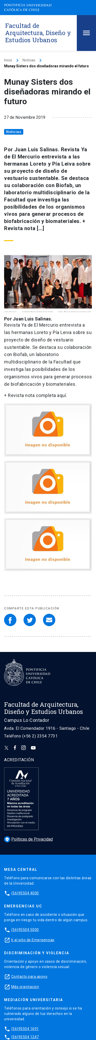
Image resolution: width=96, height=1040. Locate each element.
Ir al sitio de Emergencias (33, 940)
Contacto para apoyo (29, 976)
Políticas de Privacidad (28, 839)
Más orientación (25, 987)
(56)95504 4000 (25, 893)
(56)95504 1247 (25, 1037)
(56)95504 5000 (25, 930)
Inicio (8, 60)
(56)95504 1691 (25, 1029)
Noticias (29, 60)
